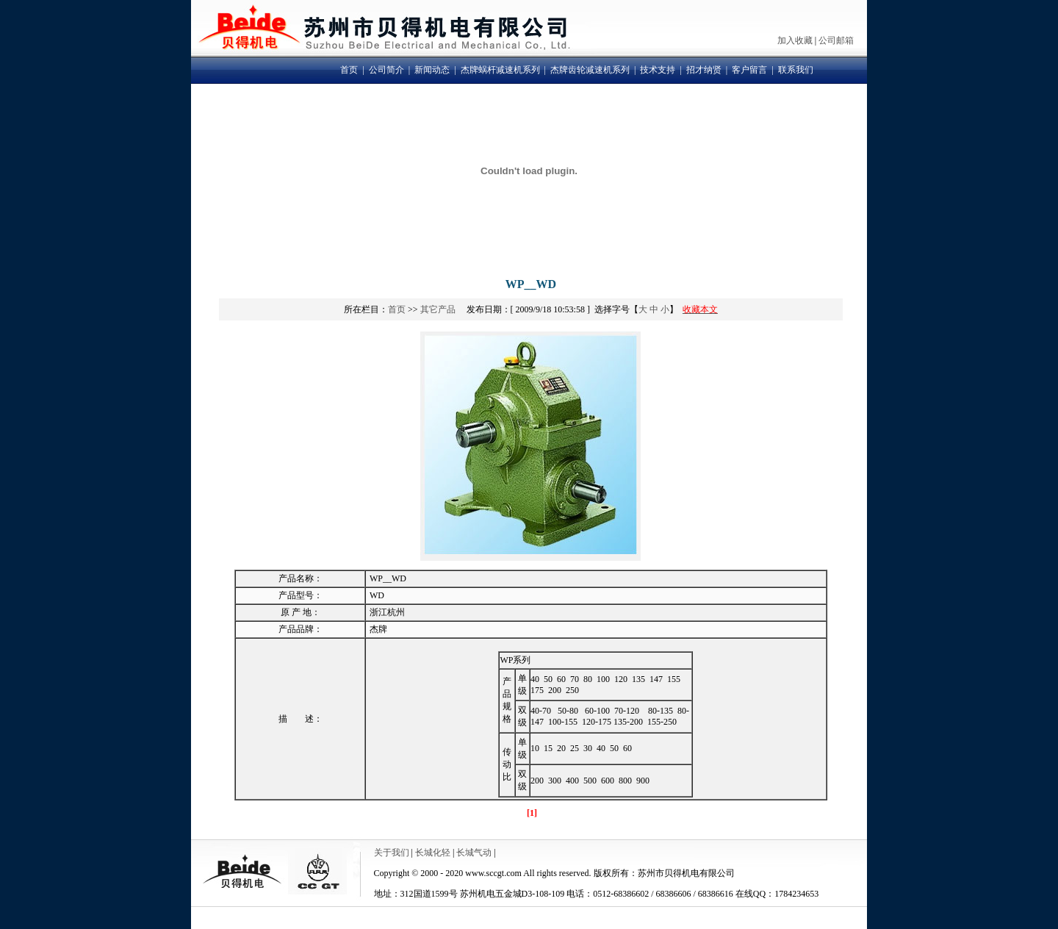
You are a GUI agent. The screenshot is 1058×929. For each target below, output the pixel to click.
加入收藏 (795, 40)
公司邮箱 (836, 40)
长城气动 (474, 852)
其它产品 (438, 309)
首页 (397, 309)
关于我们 (391, 852)
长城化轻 (432, 852)
